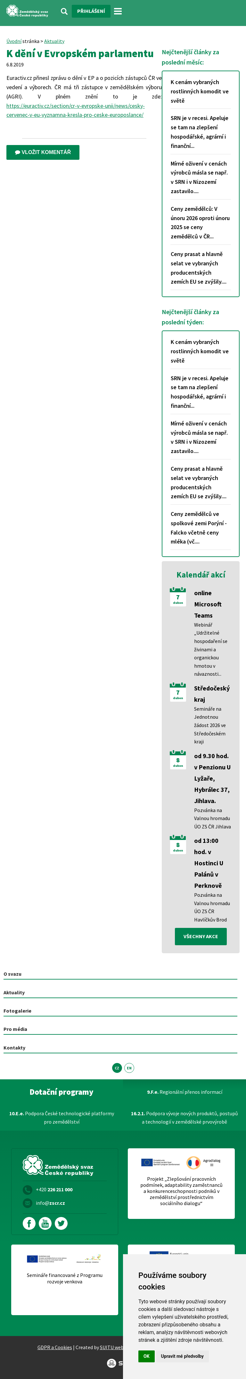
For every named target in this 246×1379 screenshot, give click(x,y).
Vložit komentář (43, 152)
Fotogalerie (17, 1010)
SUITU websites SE (120, 1347)
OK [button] (147, 1356)
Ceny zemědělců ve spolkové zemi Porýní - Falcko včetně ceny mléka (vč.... (199, 527)
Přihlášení (91, 11)
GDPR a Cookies (54, 1347)
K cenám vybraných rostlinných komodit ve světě (200, 91)
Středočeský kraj (212, 693)
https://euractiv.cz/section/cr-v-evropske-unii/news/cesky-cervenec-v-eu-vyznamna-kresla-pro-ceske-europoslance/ (75, 110)
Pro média (15, 1029)
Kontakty (14, 1047)
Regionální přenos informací (184, 1092)
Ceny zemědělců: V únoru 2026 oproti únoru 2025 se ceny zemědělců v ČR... (200, 222)
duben (178, 603)
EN (129, 1068)
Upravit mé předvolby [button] (182, 1356)
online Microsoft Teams (208, 604)
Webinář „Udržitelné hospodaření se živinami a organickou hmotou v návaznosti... (210, 649)
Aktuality (54, 41)
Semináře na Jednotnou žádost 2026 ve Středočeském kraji (210, 725)
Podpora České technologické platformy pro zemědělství (61, 1117)
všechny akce (201, 936)
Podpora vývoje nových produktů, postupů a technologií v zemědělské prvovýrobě (184, 1117)
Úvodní (13, 41)
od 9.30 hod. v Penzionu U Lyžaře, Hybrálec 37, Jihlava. (212, 778)
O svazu (12, 974)
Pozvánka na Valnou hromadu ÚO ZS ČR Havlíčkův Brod (212, 907)
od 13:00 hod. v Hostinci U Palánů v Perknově (208, 862)
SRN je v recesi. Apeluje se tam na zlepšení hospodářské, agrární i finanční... (199, 131)
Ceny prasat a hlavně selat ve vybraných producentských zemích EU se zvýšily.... (198, 267)
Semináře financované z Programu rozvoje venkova (64, 1278)
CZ (117, 1068)
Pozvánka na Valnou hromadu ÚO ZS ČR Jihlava (212, 818)
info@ (50, 1203)
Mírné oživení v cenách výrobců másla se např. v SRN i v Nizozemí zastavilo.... (199, 177)
